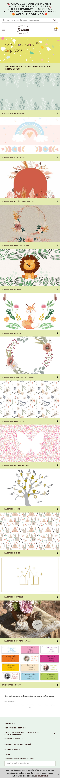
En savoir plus (41, 776)
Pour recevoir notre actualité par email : (19, 759)
